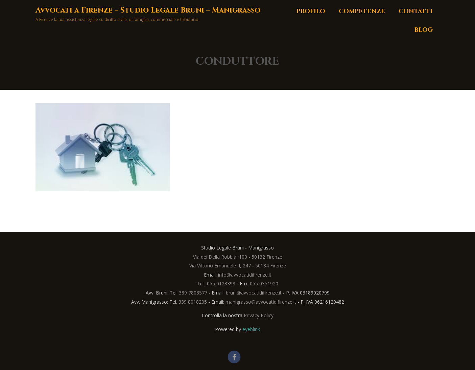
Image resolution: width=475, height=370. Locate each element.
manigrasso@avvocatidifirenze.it (260, 302)
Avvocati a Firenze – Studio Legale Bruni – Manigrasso (147, 10)
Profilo (310, 11)
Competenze (362, 11)
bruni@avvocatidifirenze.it (254, 292)
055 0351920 (264, 283)
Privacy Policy (259, 315)
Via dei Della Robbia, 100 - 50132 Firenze (237, 257)
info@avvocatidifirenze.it (244, 274)
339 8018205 (193, 302)
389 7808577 (193, 292)
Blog (423, 30)
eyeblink (251, 329)
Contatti (416, 11)
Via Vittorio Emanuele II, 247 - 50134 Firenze (237, 265)
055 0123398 (221, 283)
